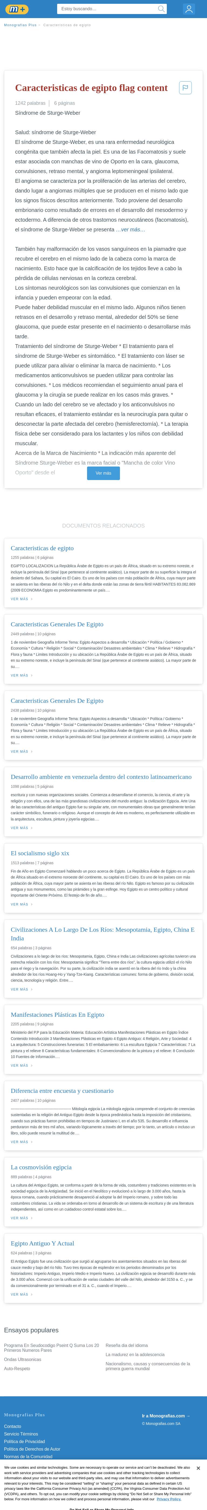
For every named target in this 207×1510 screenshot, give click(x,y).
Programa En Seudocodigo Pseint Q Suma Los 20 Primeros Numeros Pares (51, 1348)
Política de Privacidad (24, 1441)
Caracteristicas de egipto (67, 25)
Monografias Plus (20, 25)
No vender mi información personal (37, 1472)
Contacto (12, 1426)
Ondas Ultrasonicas (22, 1359)
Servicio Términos (21, 1434)
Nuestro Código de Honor (28, 1464)
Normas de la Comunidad (28, 1456)
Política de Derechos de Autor (32, 1449)
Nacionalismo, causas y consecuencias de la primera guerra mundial (148, 1366)
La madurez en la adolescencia (135, 1354)
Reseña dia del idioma (127, 1345)
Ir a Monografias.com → (166, 1416)
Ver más (103, 473)
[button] (185, 89)
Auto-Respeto (17, 1368)
